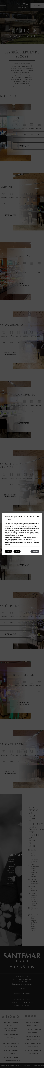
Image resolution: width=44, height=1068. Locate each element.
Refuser (17, 551)
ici (13, 541)
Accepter (8, 551)
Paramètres (35, 551)
